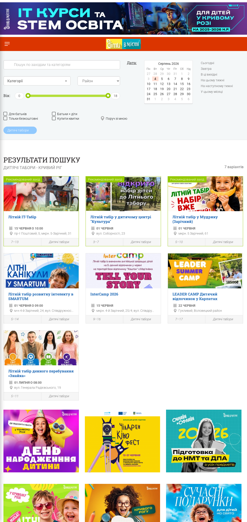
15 (182, 84)
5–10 (176, 242)
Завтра (206, 69)
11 (155, 84)
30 (188, 94)
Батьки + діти (64, 114)
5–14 (12, 319)
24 (148, 94)
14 (175, 84)
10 (148, 84)
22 (182, 89)
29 (182, 94)
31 (148, 99)
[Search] (61, 64)
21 (175, 89)
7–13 (12, 242)
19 (162, 89)
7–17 (176, 319)
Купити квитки (65, 118)
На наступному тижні (217, 86)
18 (155, 89)
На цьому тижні (212, 80)
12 (162, 84)
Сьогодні (207, 63)
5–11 (12, 396)
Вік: (6, 95)
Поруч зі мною (114, 118)
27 (168, 94)
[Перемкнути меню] (7, 44)
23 (188, 89)
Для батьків (15, 114)
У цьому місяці (212, 92)
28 (175, 94)
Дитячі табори (56, 242)
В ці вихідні (209, 75)
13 (168, 84)
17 (148, 89)
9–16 (94, 319)
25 (155, 94)
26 (162, 94)
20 (168, 89)
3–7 (93, 242)
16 (188, 84)
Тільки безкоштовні (20, 118)
